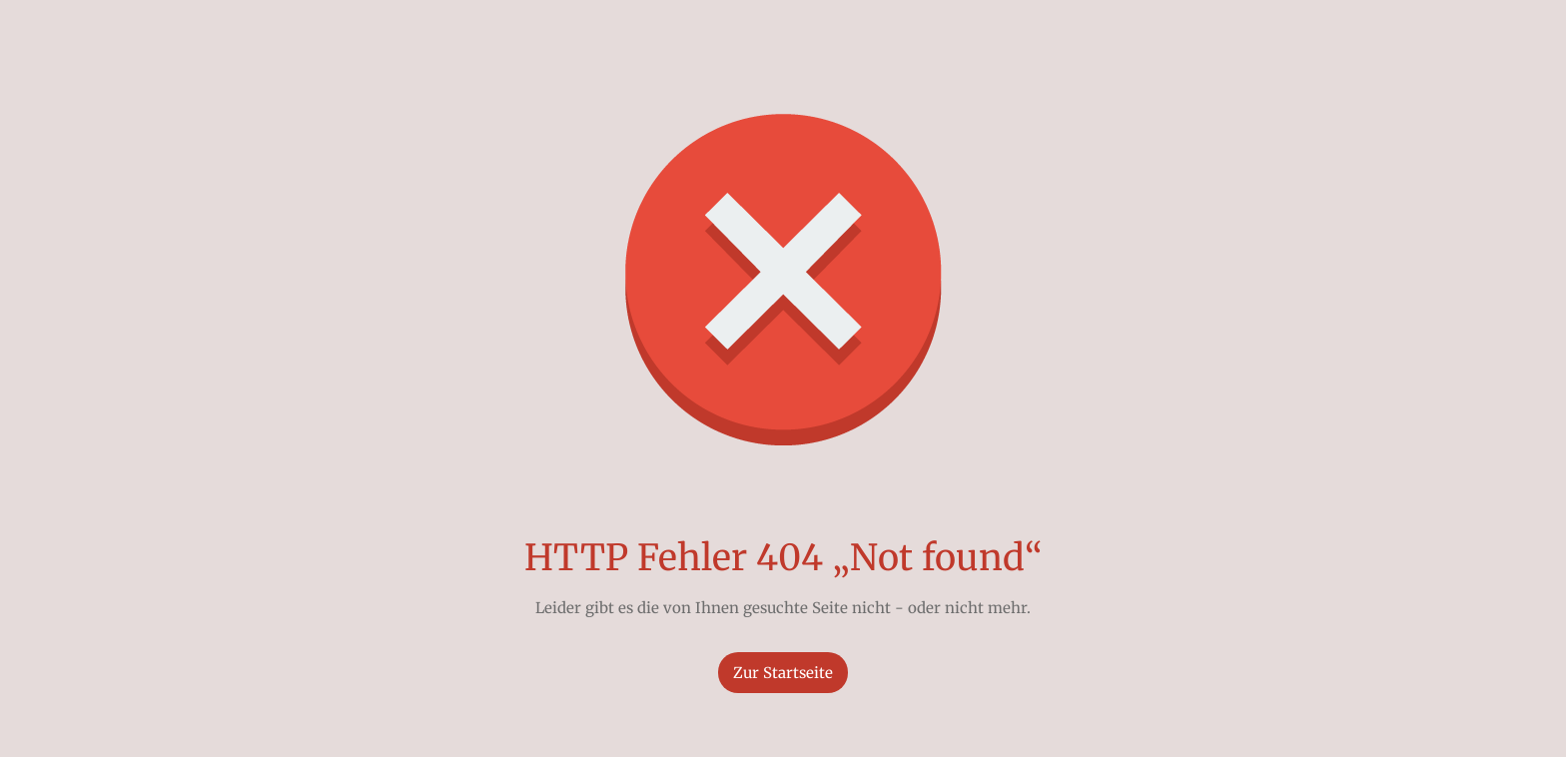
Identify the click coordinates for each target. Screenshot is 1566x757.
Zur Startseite (783, 672)
